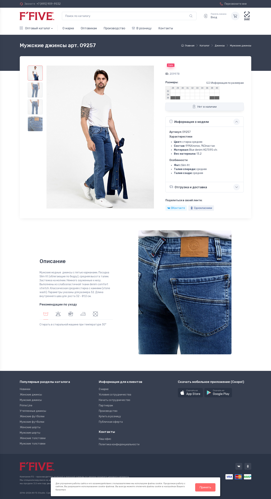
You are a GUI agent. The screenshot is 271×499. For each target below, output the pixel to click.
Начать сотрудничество (114, 400)
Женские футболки (32, 416)
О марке (68, 28)
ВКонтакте (176, 208)
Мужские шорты (30, 432)
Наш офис (105, 439)
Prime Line (26, 405)
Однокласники (201, 208)
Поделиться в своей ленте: (183, 200)
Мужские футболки (32, 421)
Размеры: (171, 82)
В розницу (142, 28)
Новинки (25, 389)
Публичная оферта (111, 421)
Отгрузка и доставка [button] (188, 187)
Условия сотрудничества (115, 394)
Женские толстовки (33, 438)
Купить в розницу (110, 416)
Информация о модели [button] (189, 121)
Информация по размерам (225, 83)
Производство (114, 28)
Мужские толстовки (32, 443)
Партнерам (106, 405)
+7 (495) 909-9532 (49, 3)
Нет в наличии (204, 106)
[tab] (58, 314)
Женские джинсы (31, 394)
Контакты (165, 28)
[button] (190, 393)
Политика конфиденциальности (119, 444)
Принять (205, 487)
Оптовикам (89, 28)
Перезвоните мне (233, 3)
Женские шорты (30, 427)
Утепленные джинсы (33, 411)
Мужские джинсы (31, 400)
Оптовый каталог (35, 28)
